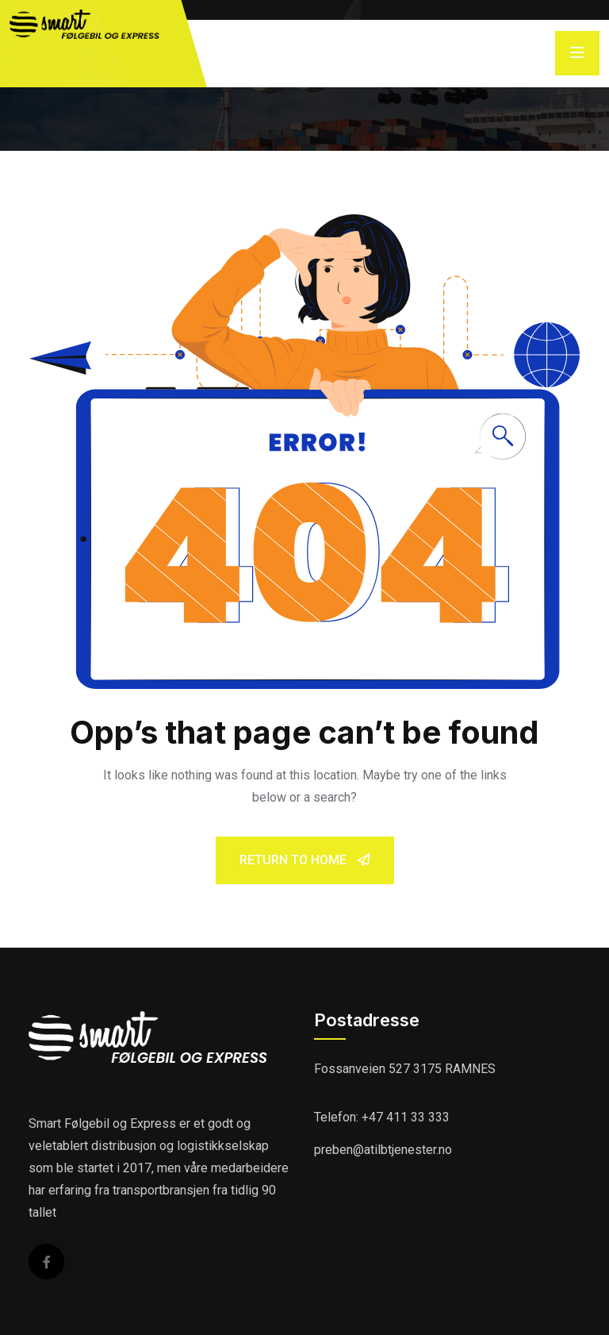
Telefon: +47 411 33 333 (382, 1117)
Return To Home (304, 860)
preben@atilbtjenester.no (383, 1149)
